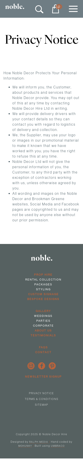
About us (43, 330)
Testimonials (43, 335)
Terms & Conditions (41, 399)
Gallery (43, 311)
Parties (43, 320)
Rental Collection (43, 279)
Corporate (43, 325)
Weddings (43, 316)
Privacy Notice (41, 393)
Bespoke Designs (43, 299)
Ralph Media (38, 442)
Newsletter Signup (43, 376)
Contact (43, 352)
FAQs (43, 347)
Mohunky (25, 445)
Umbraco (58, 445)
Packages (43, 284)
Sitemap (41, 404)
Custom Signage (43, 294)
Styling (43, 289)
